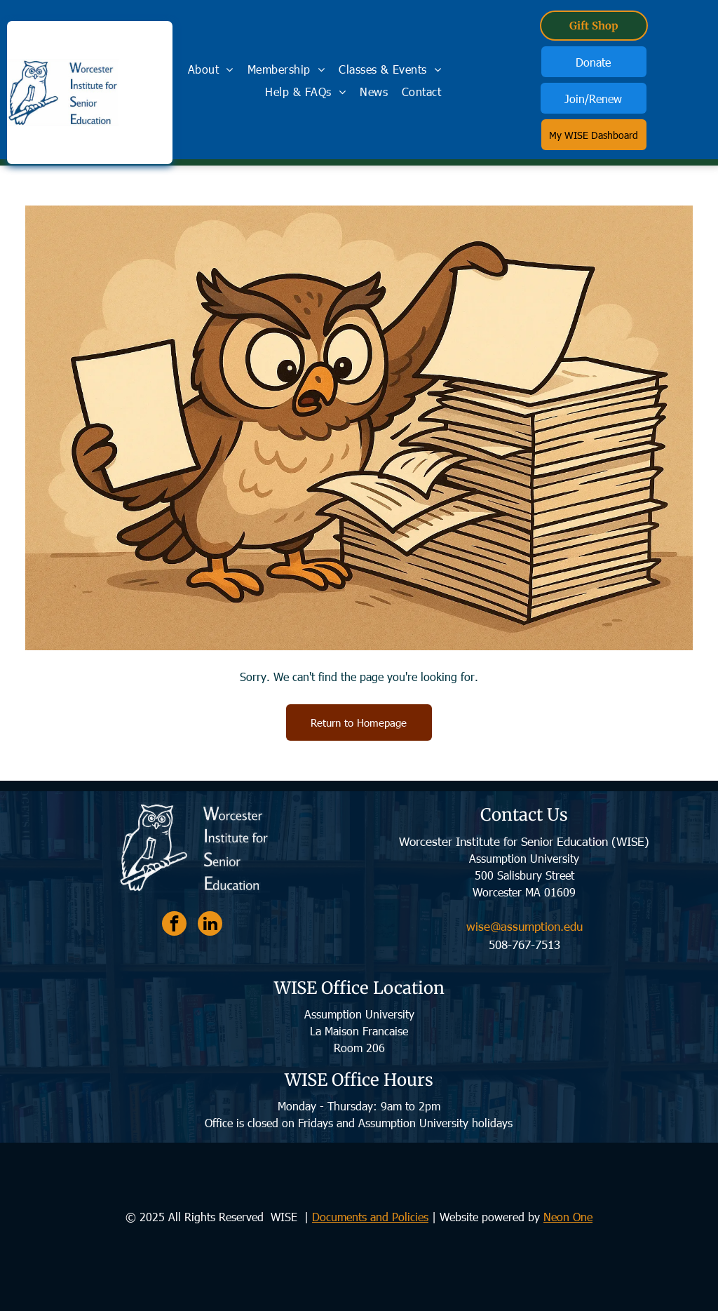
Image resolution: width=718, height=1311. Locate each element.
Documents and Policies (370, 1216)
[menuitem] (211, 69)
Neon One (567, 1216)
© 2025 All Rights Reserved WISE (213, 1216)
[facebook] (174, 925)
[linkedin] (210, 925)
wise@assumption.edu (524, 926)
